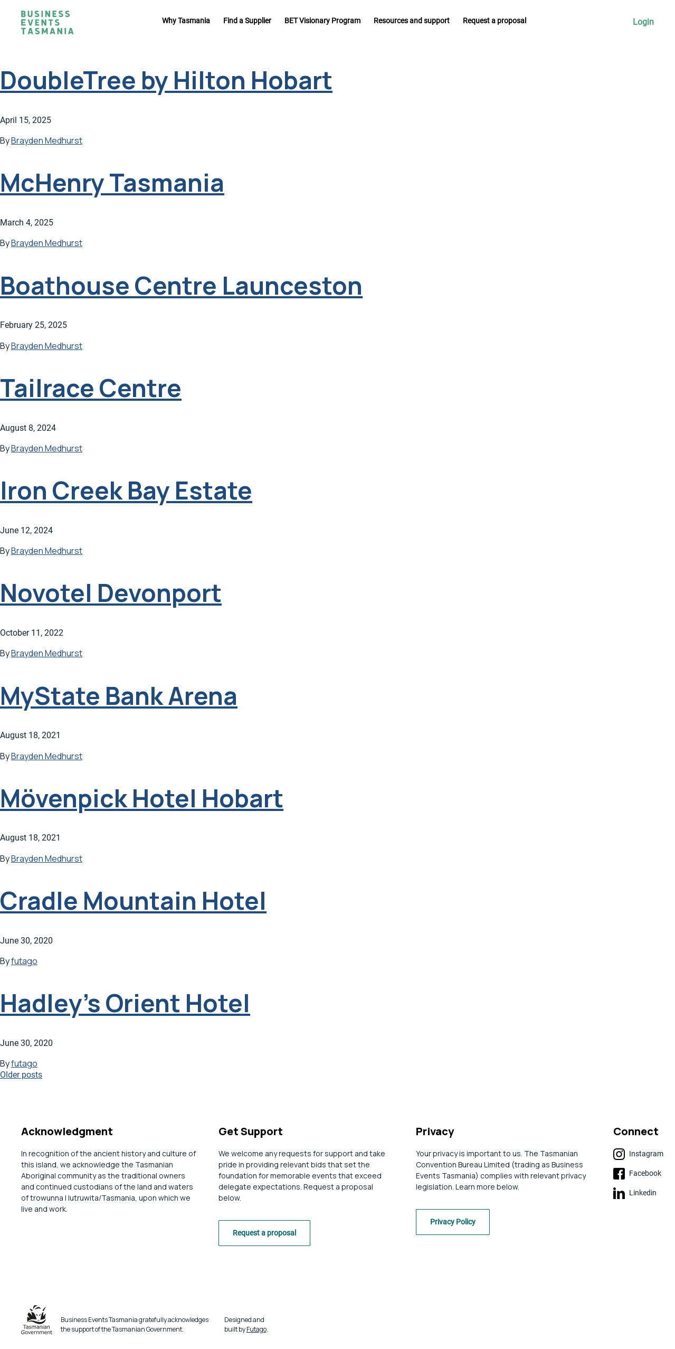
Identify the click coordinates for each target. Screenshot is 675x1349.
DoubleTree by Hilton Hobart (166, 80)
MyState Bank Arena (118, 695)
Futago (256, 1331)
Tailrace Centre (91, 387)
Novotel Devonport (111, 592)
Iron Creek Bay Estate (126, 490)
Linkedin (635, 1193)
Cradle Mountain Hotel (133, 900)
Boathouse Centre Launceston (181, 285)
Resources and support (412, 20)
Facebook (637, 1174)
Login (643, 22)
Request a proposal (494, 20)
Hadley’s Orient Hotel (125, 1003)
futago (24, 961)
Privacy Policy (456, 1224)
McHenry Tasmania (112, 182)
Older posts (21, 1075)
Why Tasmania (186, 20)
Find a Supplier (247, 20)
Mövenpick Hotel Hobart (141, 798)
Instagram (638, 1154)
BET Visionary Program (322, 20)
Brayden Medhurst (46, 140)
